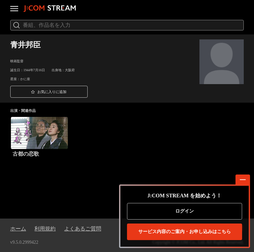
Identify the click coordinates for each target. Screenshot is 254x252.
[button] (49, 92)
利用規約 (45, 228)
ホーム (18, 228)
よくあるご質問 (82, 228)
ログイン (184, 211)
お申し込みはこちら (184, 232)
